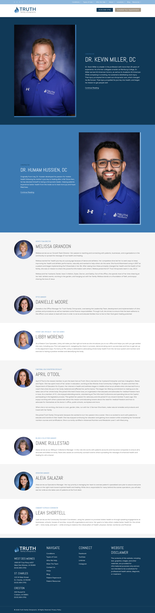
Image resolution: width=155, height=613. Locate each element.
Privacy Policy (56, 610)
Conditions (50, 554)
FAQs (48, 571)
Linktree (82, 560)
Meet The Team (52, 564)
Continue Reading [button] (92, 88)
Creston (19, 588)
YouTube (82, 557)
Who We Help (51, 560)
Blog (48, 574)
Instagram (83, 564)
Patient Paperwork (53, 578)
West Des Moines (25, 558)
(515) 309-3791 (20, 568)
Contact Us (50, 567)
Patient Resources (53, 581)
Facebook (82, 554)
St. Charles (21, 573)
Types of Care (51, 557)
